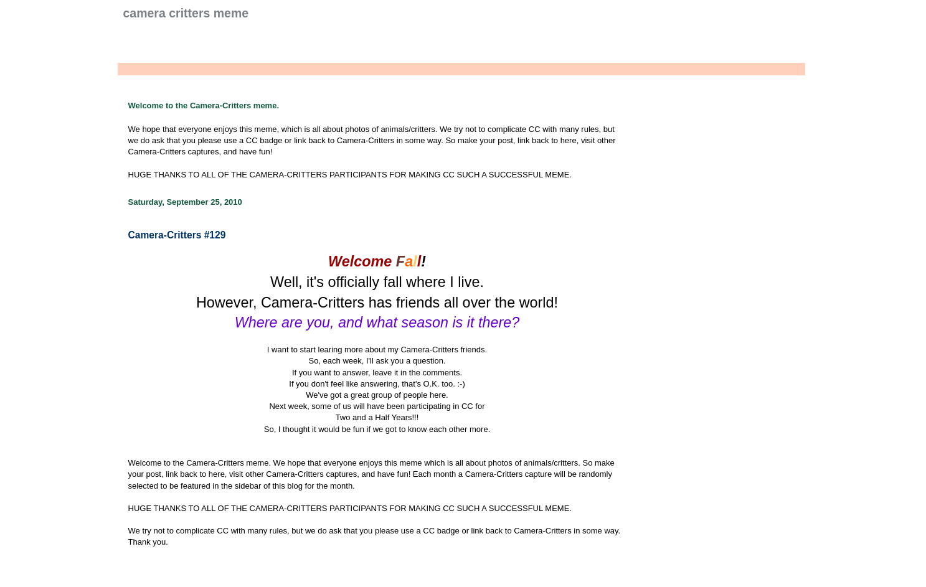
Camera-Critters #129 (177, 235)
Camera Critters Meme (186, 13)
